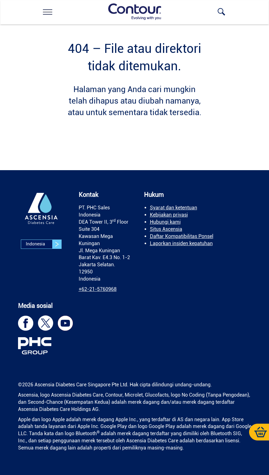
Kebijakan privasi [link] (169, 215)
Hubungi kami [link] (165, 222)
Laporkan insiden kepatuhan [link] (181, 243)
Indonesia (43, 244)
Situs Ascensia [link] (166, 229)
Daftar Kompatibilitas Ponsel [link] (181, 236)
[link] (47, 12)
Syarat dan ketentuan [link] (173, 208)
